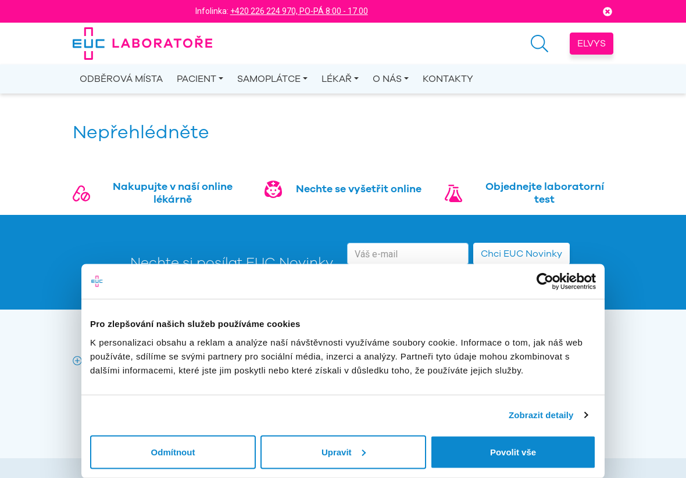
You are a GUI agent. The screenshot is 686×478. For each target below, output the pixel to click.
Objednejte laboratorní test (544, 192)
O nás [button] (387, 79)
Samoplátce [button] (269, 79)
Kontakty (448, 79)
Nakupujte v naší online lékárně (173, 192)
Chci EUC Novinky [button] (521, 253)
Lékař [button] (336, 79)
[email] (408, 254)
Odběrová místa (121, 79)
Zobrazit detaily (541, 415)
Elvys (591, 43)
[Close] (607, 11)
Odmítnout (173, 452)
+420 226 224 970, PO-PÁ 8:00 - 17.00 (299, 11)
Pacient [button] (196, 79)
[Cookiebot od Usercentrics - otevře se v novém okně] (545, 281)
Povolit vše (513, 452)
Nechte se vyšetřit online (358, 189)
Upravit (343, 452)
